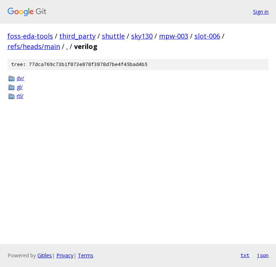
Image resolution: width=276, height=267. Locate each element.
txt (244, 255)
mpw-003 (173, 36)
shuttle (113, 36)
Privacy (64, 255)
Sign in (261, 11)
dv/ (20, 78)
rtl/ (20, 95)
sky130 (142, 36)
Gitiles (44, 255)
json (263, 255)
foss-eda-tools (30, 36)
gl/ (20, 86)
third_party (77, 36)
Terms (85, 255)
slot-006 (207, 36)
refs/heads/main (33, 46)
